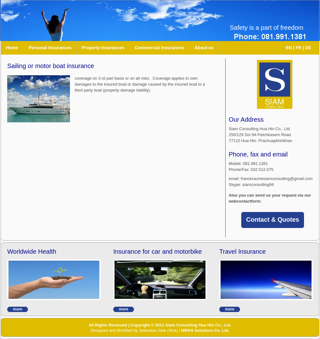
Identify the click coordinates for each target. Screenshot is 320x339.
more (17, 309)
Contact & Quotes (272, 219)
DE (308, 47)
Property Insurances (103, 47)
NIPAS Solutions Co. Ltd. (205, 330)
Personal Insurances (50, 47)
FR (298, 47)
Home (12, 47)
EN (289, 47)
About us (204, 47)
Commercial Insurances (159, 47)
